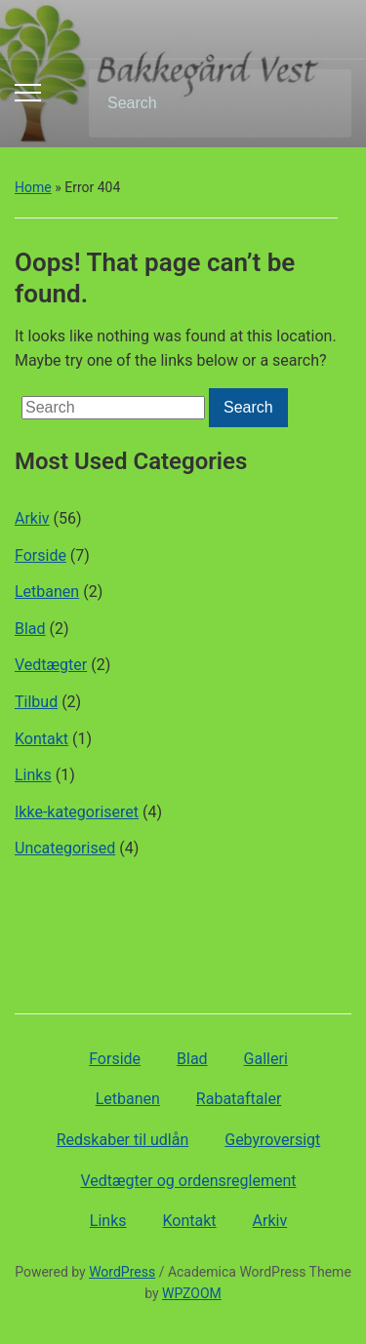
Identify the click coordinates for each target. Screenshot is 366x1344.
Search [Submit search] (320, 103)
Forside (40, 555)
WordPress (122, 1272)
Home (33, 187)
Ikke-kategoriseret (77, 812)
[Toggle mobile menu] (28, 92)
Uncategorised (65, 848)
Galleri (266, 1058)
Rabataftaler (238, 1098)
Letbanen (47, 591)
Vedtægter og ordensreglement (189, 1180)
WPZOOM (192, 1293)
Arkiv (32, 518)
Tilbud (36, 701)
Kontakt (41, 739)
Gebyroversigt (272, 1139)
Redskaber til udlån (123, 1139)
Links (33, 775)
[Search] (195, 103)
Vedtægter (51, 664)
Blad (30, 628)
